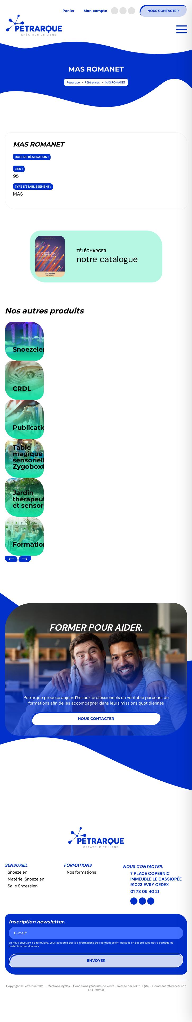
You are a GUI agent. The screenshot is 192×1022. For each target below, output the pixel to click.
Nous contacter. (143, 866)
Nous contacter (163, 11)
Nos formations (81, 872)
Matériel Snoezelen (26, 879)
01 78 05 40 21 (144, 891)
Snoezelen (17, 872)
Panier (68, 11)
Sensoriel (16, 865)
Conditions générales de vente (93, 986)
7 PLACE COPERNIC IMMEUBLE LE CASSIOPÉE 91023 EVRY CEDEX (156, 879)
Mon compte (95, 11)
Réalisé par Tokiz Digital (133, 986)
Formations (78, 865)
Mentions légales (59, 986)
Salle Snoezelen (23, 886)
